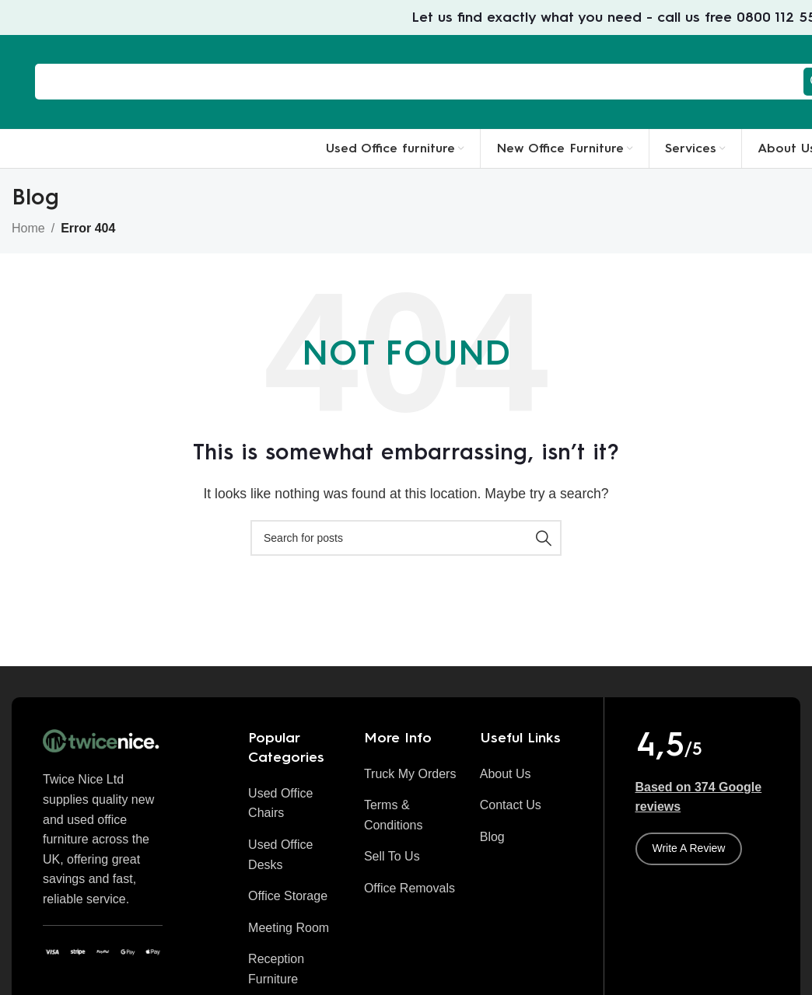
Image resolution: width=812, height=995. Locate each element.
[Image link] (103, 740)
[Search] (406, 538)
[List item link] (294, 803)
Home (28, 228)
